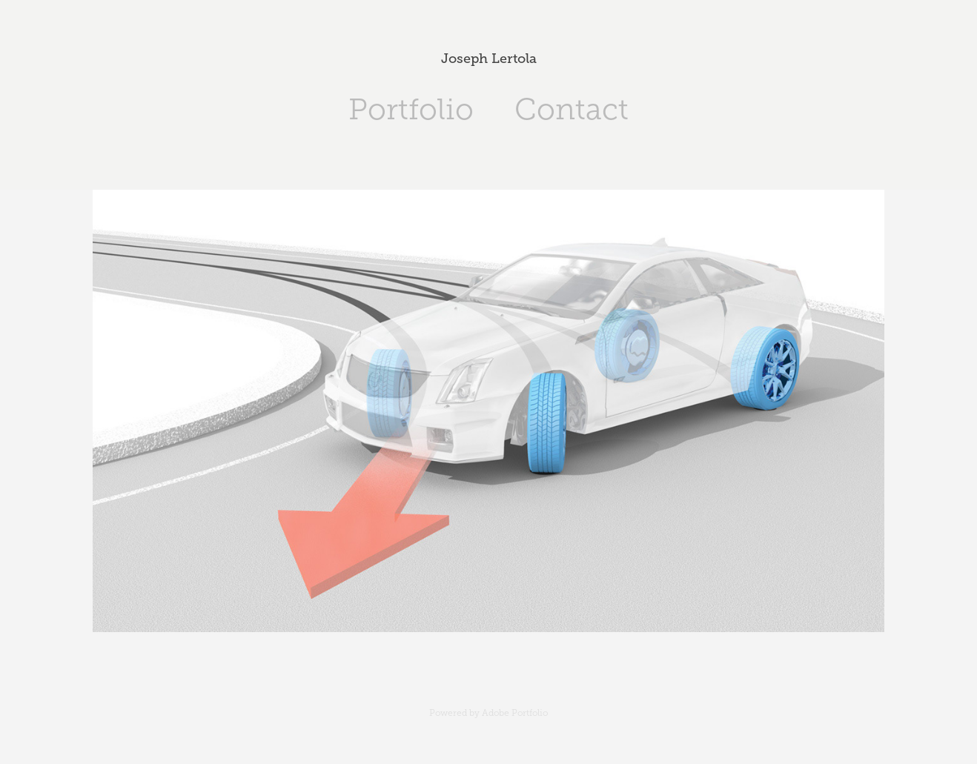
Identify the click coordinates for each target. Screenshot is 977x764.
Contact (571, 109)
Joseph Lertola (489, 58)
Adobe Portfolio (515, 713)
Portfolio (411, 109)
